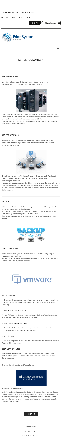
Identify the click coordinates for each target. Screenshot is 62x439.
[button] (58, 48)
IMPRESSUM (31, 426)
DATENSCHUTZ (31, 431)
